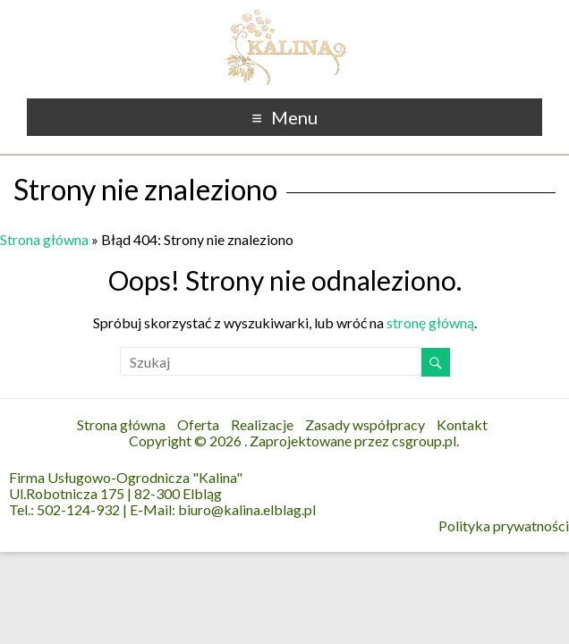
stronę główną (430, 322)
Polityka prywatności (503, 526)
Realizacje (262, 424)
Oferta (198, 424)
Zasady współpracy (365, 424)
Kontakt (462, 424)
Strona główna (44, 239)
